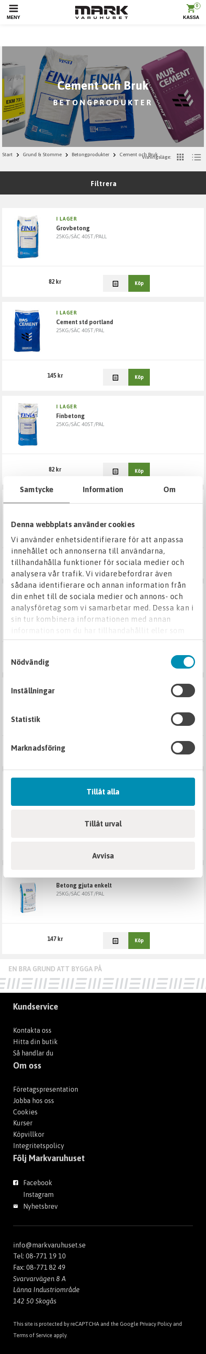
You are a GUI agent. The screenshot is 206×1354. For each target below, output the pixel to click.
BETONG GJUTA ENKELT (84, 885)
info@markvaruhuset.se (49, 1245)
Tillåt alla (103, 791)
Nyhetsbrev (40, 1206)
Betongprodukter (90, 154)
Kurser (23, 1123)
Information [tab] (103, 489)
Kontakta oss (32, 1030)
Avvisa (103, 855)
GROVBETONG (73, 228)
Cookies (25, 1112)
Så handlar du (33, 1053)
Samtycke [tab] (36, 489)
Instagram (38, 1194)
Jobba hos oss (33, 1100)
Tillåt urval (103, 823)
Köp (139, 283)
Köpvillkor (28, 1134)
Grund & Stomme (42, 154)
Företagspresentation (45, 1089)
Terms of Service (32, 1335)
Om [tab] (169, 489)
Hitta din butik (35, 1041)
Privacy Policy (156, 1324)
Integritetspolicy (38, 1145)
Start (7, 154)
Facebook (37, 1182)
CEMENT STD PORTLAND (84, 322)
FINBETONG (70, 416)
